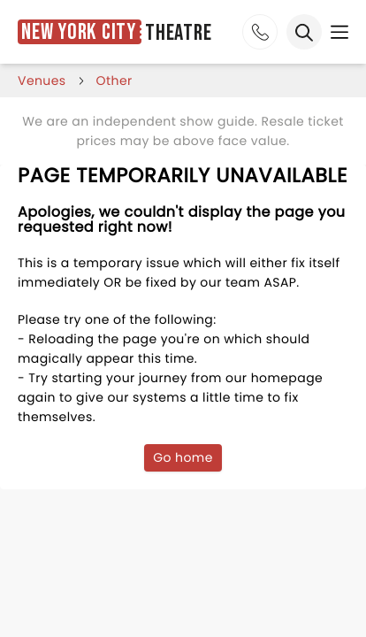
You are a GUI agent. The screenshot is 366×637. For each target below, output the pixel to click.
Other (114, 80)
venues (42, 80)
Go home (183, 457)
